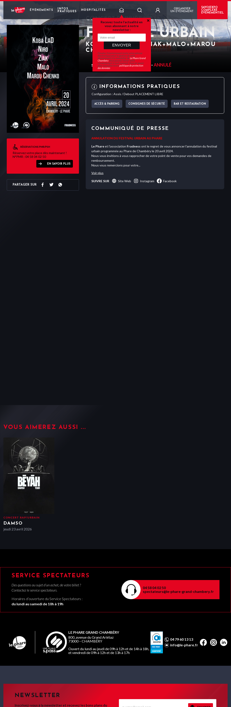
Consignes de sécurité (146, 104)
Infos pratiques (67, 10)
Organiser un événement (182, 10)
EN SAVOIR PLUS (58, 164)
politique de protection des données (120, 66)
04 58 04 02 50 (154, 588)
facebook (167, 181)
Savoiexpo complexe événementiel (212, 10)
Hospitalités (93, 10)
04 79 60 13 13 (181, 639)
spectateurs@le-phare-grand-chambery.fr (178, 591)
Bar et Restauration (190, 104)
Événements (41, 10)
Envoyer (121, 45)
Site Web (121, 181)
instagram (143, 181)
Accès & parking (107, 104)
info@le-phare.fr (184, 645)
